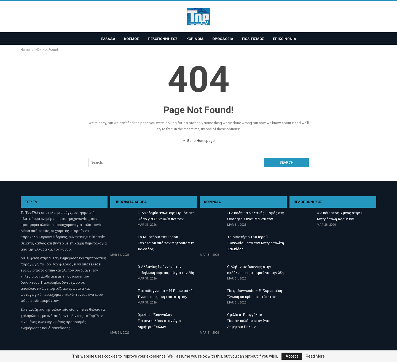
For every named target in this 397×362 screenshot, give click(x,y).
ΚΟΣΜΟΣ (129, 39)
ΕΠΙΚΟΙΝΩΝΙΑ (287, 39)
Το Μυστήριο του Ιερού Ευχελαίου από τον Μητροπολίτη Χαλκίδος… (166, 242)
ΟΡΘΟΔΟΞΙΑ (223, 39)
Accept (292, 356)
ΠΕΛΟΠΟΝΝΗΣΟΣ (162, 39)
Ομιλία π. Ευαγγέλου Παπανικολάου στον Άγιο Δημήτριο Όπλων (159, 320)
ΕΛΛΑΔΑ (106, 39)
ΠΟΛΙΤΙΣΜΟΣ (255, 39)
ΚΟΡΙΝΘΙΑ (194, 39)
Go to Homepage (198, 141)
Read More (315, 356)
